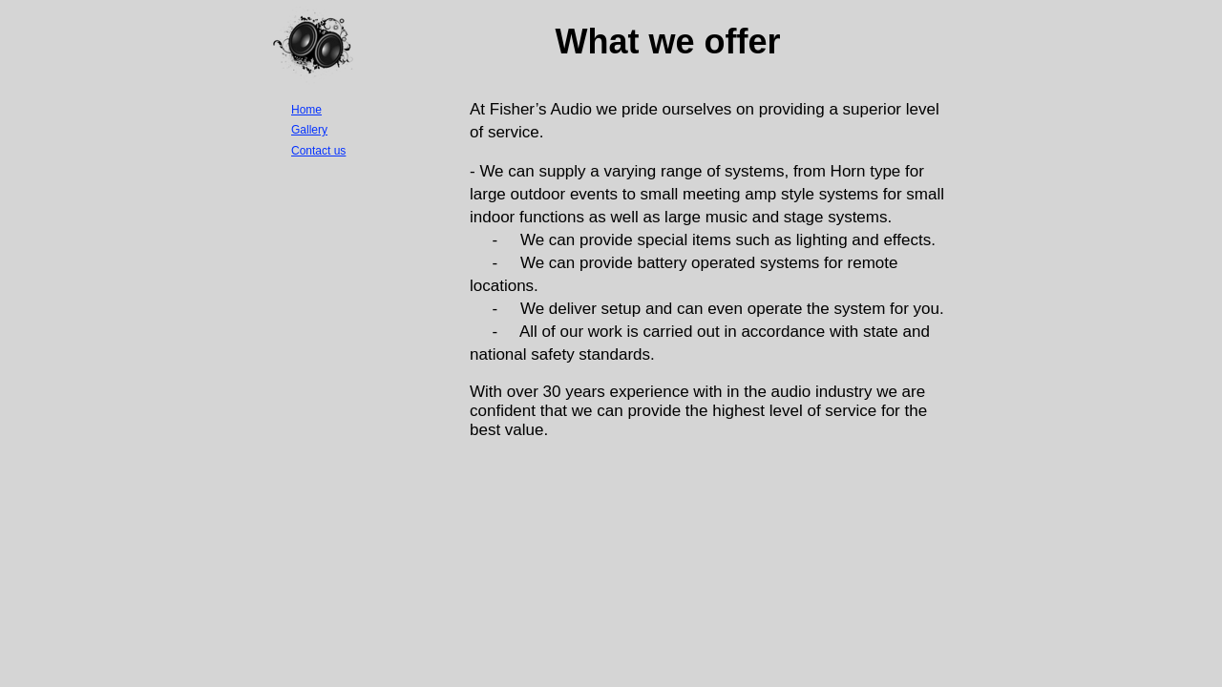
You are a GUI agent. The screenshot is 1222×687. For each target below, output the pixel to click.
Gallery (309, 129)
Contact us (318, 150)
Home (306, 109)
